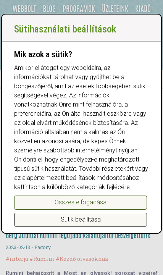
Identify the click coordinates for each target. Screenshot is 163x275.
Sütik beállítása (81, 219)
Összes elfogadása (81, 202)
